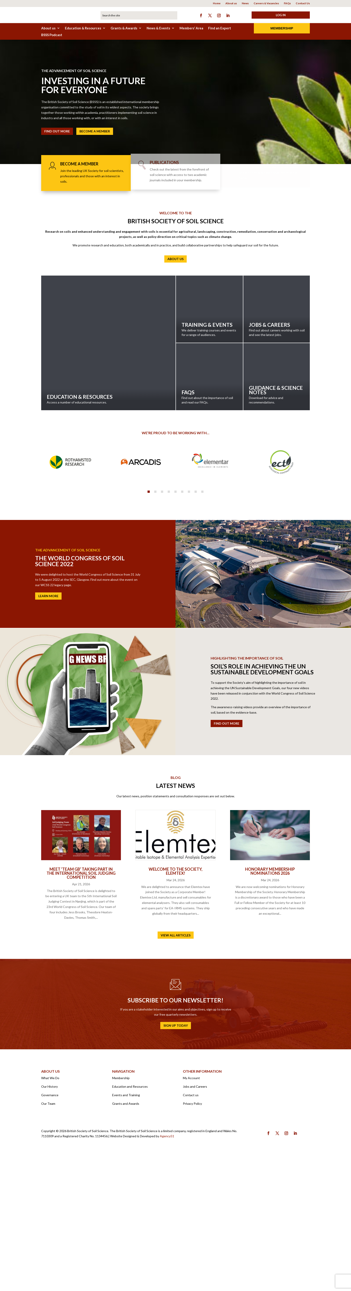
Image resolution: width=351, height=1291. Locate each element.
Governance (49, 1228)
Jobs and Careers (195, 1220)
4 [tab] (169, 625)
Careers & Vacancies (266, 3)
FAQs (287, 3)
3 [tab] (162, 625)
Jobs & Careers (276, 309)
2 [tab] (155, 625)
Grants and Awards (125, 1237)
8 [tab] (196, 625)
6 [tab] (182, 625)
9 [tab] (202, 625)
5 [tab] (175, 625)
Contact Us (303, 3)
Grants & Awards (124, 28)
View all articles (175, 1068)
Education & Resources (83, 28)
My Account (191, 1211)
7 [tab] (189, 625)
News (245, 3)
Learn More (48, 729)
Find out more (226, 857)
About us (231, 3)
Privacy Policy (192, 1237)
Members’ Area (191, 28)
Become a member (94, 131)
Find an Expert (219, 28)
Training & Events (209, 309)
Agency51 (167, 1269)
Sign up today (175, 1159)
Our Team (48, 1237)
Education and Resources (130, 1220)
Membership (281, 28)
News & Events (158, 28)
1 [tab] (149, 625)
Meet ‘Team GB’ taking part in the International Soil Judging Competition (81, 1006)
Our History (49, 1220)
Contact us (191, 1228)
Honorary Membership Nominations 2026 (270, 1004)
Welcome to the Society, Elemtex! (175, 1004)
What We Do (50, 1211)
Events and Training (126, 1228)
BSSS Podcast (51, 35)
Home (216, 3)
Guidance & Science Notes (276, 376)
